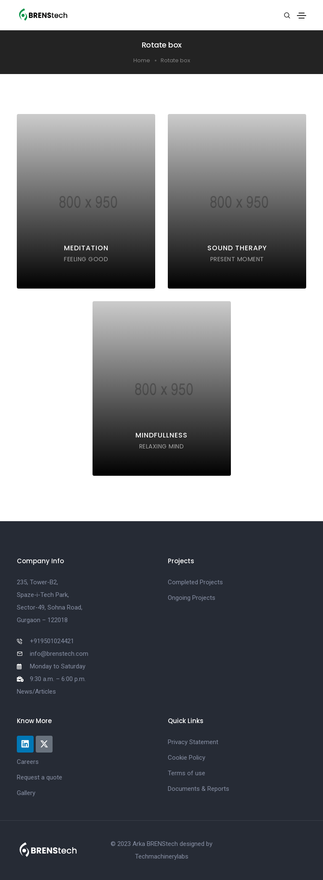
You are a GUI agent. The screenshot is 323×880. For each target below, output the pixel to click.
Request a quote (39, 777)
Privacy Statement (193, 742)
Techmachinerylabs (161, 856)
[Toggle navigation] (301, 16)
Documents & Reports (198, 789)
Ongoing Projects (191, 598)
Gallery (26, 793)
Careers (28, 762)
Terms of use (186, 773)
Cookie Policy (186, 757)
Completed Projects (195, 582)
